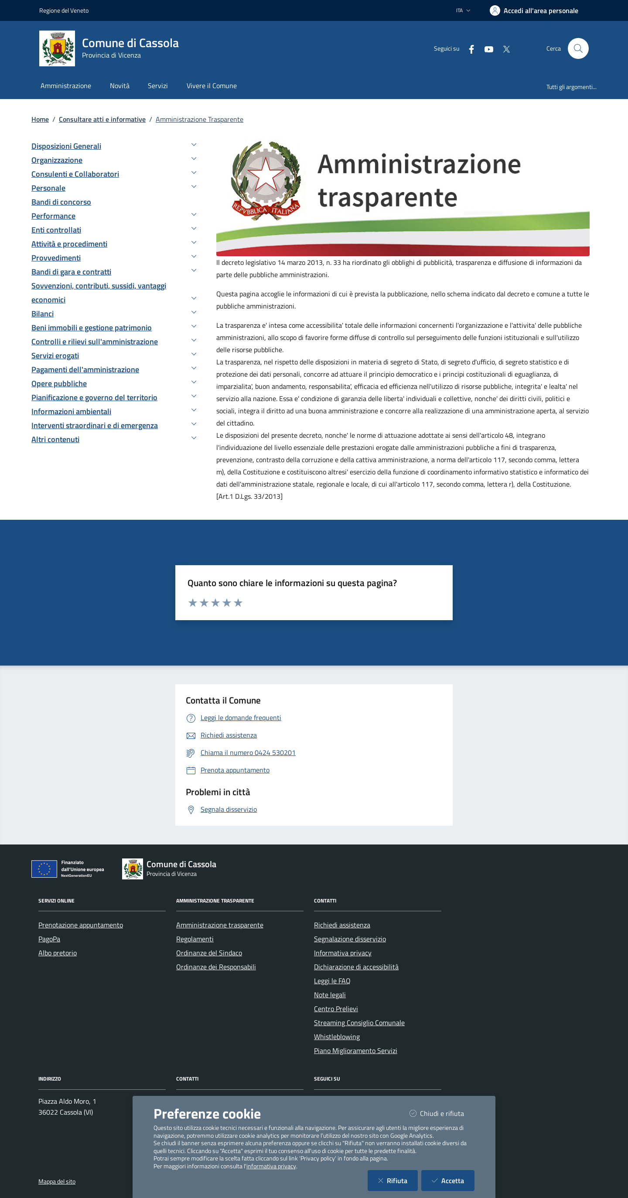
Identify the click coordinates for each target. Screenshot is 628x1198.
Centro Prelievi (336, 1008)
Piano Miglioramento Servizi (355, 1050)
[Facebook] (468, 48)
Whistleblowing (337, 1036)
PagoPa (49, 939)
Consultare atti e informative (102, 119)
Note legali (330, 994)
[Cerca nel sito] (578, 48)
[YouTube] (485, 48)
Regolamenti (195, 939)
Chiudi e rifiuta (442, 1113)
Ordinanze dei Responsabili (216, 966)
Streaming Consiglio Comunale (359, 1022)
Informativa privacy (343, 952)
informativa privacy (271, 1166)
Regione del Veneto (64, 10)
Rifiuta (398, 1180)
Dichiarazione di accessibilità (356, 966)
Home (40, 119)
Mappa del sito (56, 1181)
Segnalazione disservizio (350, 939)
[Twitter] (503, 48)
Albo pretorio (57, 952)
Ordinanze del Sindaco (209, 952)
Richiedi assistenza (342, 925)
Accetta (453, 1180)
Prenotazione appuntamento (80, 925)
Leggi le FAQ (332, 980)
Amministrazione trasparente (219, 925)
